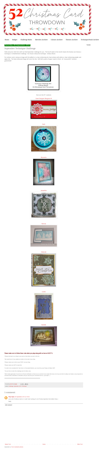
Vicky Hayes (11, 396)
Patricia (44, 223)
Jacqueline (44, 190)
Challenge (11, 386)
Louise (44, 291)
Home (7, 40)
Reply (9, 401)
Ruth (43, 124)
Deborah (43, 252)
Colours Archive (57, 40)
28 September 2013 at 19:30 (22, 396)
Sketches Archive (41, 40)
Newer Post (8, 444)
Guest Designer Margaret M (44, 98)
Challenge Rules (26, 40)
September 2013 (17, 386)
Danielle (43, 325)
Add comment (8, 405)
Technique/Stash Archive (90, 40)
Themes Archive (72, 40)
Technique (24, 386)
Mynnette (43, 157)
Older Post (80, 444)
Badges (14, 40)
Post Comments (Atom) (17, 447)
